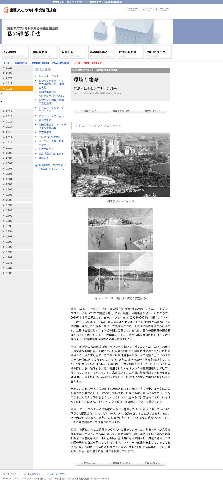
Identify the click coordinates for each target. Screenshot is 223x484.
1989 (9, 257)
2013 (9, 132)
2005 (9, 173)
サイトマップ (9, 473)
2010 (9, 147)
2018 (9, 88)
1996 (9, 220)
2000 (9, 199)
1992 (9, 241)
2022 (9, 73)
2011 (9, 142)
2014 (9, 126)
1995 (9, 226)
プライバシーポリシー (57, 473)
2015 (9, 121)
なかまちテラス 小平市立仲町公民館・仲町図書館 (51, 84)
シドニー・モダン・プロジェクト (51, 109)
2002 (9, 189)
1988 (9, 262)
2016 (9, 116)
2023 (9, 67)
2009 (9, 152)
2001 (9, 194)
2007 (9, 163)
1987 (9, 267)
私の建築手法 (21, 62)
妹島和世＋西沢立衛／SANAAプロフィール (52, 167)
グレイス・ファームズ (51, 115)
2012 (9, 137)
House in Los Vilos (49, 137)
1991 (9, 246)
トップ (7, 62)
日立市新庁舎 (46, 149)
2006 (9, 168)
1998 (9, 210)
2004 (9, 179)
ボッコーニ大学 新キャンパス (51, 143)
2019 (9, 83)
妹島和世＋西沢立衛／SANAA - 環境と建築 (50, 62)
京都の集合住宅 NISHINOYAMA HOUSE (51, 93)
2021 (9, 78)
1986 (9, 273)
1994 (9, 231)
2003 (9, 184)
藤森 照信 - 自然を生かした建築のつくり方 (17, 102)
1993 (9, 236)
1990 (9, 252)
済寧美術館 (45, 132)
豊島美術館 (45, 120)
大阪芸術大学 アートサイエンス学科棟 (52, 126)
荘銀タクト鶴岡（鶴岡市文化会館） (51, 101)
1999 (9, 205)
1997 (9, 215)
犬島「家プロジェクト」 (52, 153)
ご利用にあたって (31, 473)
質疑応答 (44, 158)
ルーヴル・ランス (49, 76)
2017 (9, 111)
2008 (9, 158)
